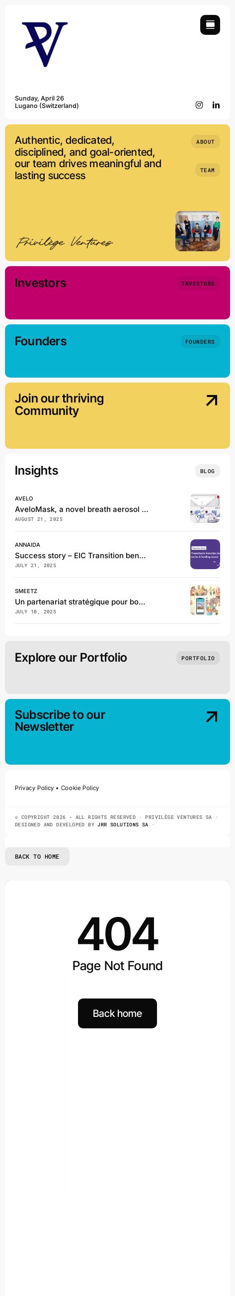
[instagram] (199, 104)
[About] (205, 141)
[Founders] (200, 341)
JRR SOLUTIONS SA (122, 824)
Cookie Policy (80, 788)
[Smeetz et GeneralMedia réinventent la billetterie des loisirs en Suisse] (205, 590)
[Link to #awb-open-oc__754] (210, 25)
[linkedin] (216, 104)
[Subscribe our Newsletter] (196, 733)
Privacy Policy (34, 788)
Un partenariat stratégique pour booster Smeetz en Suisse (119, 601)
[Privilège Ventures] (45, 19)
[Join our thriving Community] (196, 416)
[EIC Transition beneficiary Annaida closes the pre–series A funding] (205, 543)
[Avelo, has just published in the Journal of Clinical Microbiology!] (205, 497)
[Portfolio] (198, 658)
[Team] (207, 170)
